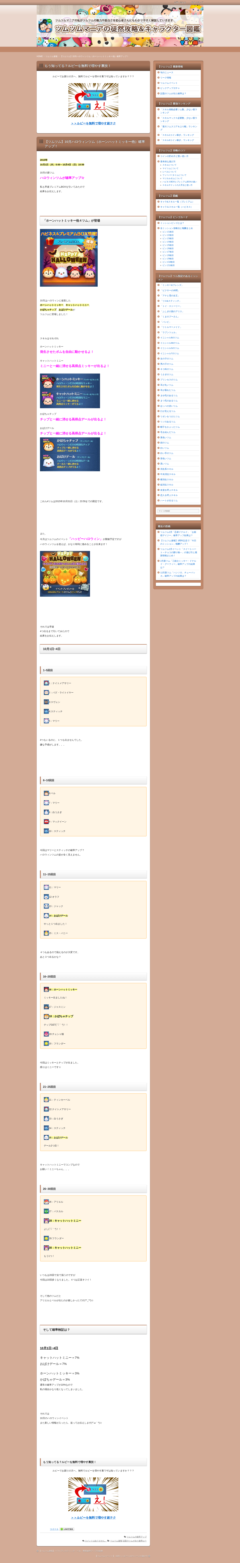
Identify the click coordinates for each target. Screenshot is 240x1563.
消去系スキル (166, 469)
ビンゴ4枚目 (168, 242)
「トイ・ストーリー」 (171, 306)
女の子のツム (166, 358)
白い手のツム (166, 453)
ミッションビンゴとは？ (172, 223)
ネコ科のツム (166, 369)
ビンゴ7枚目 (168, 252)
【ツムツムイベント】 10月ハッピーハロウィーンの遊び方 (121, 1556)
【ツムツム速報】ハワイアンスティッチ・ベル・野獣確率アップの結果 (71, 1551)
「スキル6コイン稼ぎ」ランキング (177, 140)
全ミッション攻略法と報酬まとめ (176, 228)
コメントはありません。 (96, 1541)
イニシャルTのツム (169, 353)
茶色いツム (165, 458)
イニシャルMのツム (170, 343)
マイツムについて (170, 168)
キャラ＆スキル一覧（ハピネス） (176, 207)
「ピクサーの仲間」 (170, 290)
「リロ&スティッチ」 (170, 301)
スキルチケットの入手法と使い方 (177, 185)
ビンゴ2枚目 (168, 235)
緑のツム (164, 442)
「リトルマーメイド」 (171, 327)
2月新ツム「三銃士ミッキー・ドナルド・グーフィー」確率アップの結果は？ (178, 564)
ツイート (54, 1529)
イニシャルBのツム (169, 337)
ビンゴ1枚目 (168, 232)
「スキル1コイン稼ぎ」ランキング (177, 135)
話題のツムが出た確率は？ (135, 1541)
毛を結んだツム (168, 432)
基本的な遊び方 (168, 161)
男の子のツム (166, 364)
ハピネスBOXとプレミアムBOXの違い (179, 182)
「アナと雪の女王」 (170, 295)
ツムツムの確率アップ (137, 1537)
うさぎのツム (166, 374)
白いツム (164, 448)
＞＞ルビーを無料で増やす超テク (93, 123)
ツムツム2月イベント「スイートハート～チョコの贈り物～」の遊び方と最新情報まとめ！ (178, 552)
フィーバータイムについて (174, 175)
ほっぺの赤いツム (169, 406)
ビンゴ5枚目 (168, 245)
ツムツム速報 (116, 1541)
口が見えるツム (168, 411)
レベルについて (169, 172)
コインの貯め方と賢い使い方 (174, 156)
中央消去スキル (168, 474)
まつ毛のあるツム (169, 400)
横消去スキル (166, 479)
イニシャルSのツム (169, 348)
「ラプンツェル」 (169, 332)
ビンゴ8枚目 (168, 255)
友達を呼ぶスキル (169, 490)
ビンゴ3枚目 (168, 238)
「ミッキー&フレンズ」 (172, 285)
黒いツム (164, 463)
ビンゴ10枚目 (168, 262)
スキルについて (169, 165)
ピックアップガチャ (170, 88)
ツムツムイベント (169, 83)
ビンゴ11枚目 (168, 265)
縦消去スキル (166, 484)
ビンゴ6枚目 (168, 248)
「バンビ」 (165, 322)
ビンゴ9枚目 (168, 258)
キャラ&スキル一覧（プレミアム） (177, 201)
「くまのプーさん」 (170, 316)
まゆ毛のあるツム (169, 395)
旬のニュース (166, 72)
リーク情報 (165, 77)
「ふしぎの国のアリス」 (172, 311)
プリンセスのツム (169, 379)
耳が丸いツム (166, 385)
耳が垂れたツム (168, 390)
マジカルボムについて (172, 178)
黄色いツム (165, 437)
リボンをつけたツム (170, 416)
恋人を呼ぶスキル (169, 495)
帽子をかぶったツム (170, 427)
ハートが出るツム (169, 500)
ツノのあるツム (168, 421)
